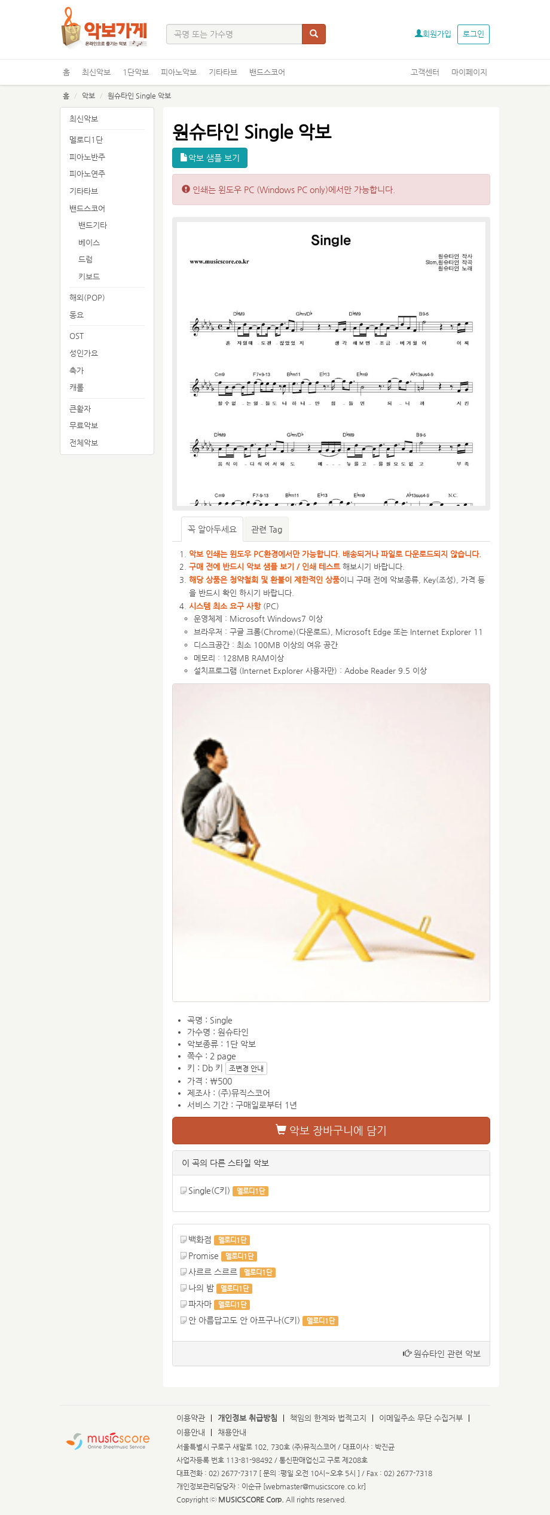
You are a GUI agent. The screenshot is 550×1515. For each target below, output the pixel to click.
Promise (203, 1255)
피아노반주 (87, 156)
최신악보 (96, 72)
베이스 (89, 242)
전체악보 (83, 442)
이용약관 (190, 1417)
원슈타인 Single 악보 (139, 95)
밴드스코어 (267, 72)
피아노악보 (179, 72)
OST (76, 335)
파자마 (200, 1304)
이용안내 (190, 1432)
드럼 (85, 259)
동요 (76, 314)
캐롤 (76, 387)
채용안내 (232, 1432)
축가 (76, 370)
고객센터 (425, 72)
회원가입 (433, 33)
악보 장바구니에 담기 (331, 1130)
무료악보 (83, 425)
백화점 (200, 1239)
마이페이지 (469, 72)
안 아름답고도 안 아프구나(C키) (244, 1320)
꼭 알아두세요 (212, 529)
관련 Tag (266, 529)
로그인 (473, 33)
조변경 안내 (246, 1068)
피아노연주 (87, 173)
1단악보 (136, 72)
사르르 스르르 (212, 1271)
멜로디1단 (86, 139)
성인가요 (83, 353)
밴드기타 (92, 225)
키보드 (89, 276)
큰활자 (80, 408)
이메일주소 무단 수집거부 (421, 1417)
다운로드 (313, 631)
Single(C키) (209, 1190)
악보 (88, 95)
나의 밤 (201, 1288)
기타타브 (223, 72)
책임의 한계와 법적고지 (328, 1417)
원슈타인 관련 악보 (442, 1353)
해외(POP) (87, 297)
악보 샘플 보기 (210, 158)
